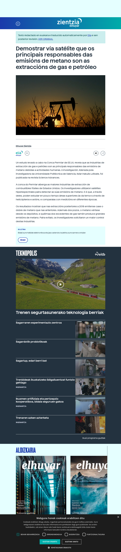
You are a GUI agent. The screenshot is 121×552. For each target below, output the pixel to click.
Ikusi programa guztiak (93, 438)
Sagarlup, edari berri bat (31, 360)
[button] (18, 23)
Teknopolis (26, 252)
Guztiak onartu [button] (50, 542)
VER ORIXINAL (45, 39)
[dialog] (60, 533)
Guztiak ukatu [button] (71, 542)
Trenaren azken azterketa (32, 417)
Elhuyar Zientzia (23, 146)
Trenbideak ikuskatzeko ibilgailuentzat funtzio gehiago (45, 381)
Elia (89, 35)
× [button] (118, 517)
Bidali (22, 240)
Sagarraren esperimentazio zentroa (39, 322)
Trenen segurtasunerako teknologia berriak (60, 312)
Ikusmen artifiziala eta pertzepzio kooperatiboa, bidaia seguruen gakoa (40, 400)
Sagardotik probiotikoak (31, 341)
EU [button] (27, 153)
